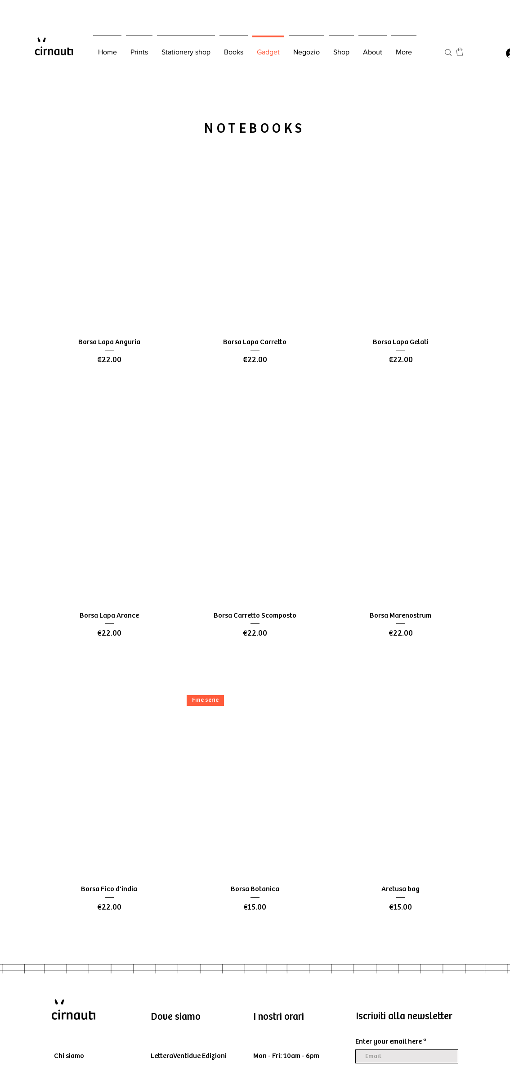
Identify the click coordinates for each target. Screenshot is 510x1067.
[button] (459, 52)
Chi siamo (69, 1056)
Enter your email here (388, 1041)
